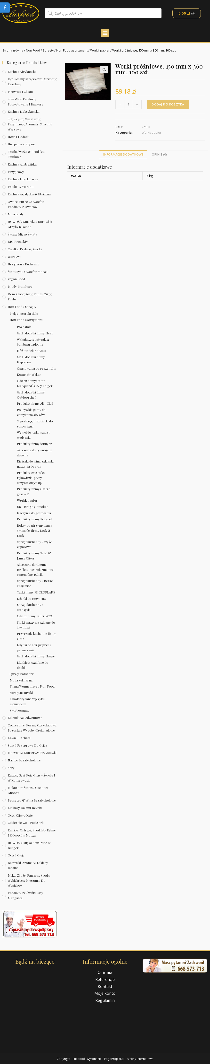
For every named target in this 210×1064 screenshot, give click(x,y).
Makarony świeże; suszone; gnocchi (28, 790)
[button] (105, 33)
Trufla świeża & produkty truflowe (26, 154)
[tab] (123, 154)
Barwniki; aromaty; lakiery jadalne (28, 865)
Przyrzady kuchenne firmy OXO (36, 636)
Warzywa (14, 256)
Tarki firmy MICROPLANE (36, 592)
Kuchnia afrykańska (22, 71)
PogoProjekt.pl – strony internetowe (128, 1059)
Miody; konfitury (20, 286)
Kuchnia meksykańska (24, 111)
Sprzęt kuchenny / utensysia (30, 607)
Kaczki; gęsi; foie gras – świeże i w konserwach (31, 777)
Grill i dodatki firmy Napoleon (31, 359)
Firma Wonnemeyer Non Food (32, 686)
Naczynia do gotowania (34, 513)
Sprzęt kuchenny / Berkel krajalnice (35, 583)
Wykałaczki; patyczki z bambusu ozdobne (33, 341)
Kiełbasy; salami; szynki (25, 808)
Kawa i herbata (19, 738)
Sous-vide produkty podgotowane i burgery (25, 101)
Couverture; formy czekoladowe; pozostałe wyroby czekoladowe (32, 727)
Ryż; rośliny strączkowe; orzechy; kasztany (32, 81)
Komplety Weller (29, 374)
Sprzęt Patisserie (22, 674)
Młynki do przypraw (31, 598)
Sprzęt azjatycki (21, 692)
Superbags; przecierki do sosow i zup (35, 423)
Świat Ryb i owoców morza (28, 271)
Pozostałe (24, 327)
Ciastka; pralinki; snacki (25, 249)
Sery (11, 768)
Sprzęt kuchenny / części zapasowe (34, 544)
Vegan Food (16, 279)
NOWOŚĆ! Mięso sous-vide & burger (29, 845)
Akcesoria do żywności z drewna (34, 452)
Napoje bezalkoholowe (24, 760)
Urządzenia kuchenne (23, 264)
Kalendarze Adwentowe (25, 717)
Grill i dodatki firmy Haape (36, 656)
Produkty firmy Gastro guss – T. (33, 491)
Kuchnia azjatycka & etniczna (29, 194)
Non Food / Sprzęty (40, 50)
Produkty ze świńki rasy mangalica (25, 895)
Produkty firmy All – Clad (35, 403)
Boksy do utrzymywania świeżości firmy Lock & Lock (34, 530)
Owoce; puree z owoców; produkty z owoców (26, 204)
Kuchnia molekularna (23, 179)
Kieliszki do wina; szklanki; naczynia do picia (35, 463)
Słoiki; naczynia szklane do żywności (36, 624)
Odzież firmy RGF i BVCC (35, 616)
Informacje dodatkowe (123, 154)
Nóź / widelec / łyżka (31, 351)
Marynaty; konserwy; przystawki (32, 752)
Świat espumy (19, 710)
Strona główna (13, 50)
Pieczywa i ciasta (20, 91)
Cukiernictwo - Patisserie (26, 822)
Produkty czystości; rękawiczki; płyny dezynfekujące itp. (31, 478)
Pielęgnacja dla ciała (24, 313)
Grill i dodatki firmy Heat (35, 333)
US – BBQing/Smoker (32, 506)
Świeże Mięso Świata (22, 234)
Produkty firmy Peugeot (34, 519)
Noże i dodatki (18, 136)
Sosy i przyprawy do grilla (27, 745)
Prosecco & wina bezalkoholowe (32, 800)
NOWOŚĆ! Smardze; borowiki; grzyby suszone (30, 224)
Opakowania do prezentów (36, 368)
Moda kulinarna (21, 680)
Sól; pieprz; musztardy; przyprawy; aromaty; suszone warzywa (30, 124)
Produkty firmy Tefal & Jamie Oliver (34, 555)
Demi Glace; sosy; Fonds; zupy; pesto (30, 296)
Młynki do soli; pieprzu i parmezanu (34, 647)
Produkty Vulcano (20, 186)
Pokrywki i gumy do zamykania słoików (31, 412)
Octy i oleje (16, 855)
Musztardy (16, 214)
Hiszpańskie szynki (21, 144)
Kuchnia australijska (22, 164)
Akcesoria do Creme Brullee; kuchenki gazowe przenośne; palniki (35, 569)
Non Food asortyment (73, 50)
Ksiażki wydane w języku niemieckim (27, 701)
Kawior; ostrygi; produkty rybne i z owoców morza (32, 832)
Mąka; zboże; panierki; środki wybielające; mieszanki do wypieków (29, 880)
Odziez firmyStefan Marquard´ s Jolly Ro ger (35, 383)
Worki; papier (101, 50)
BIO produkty (18, 241)
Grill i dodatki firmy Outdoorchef (31, 394)
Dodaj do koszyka (168, 104)
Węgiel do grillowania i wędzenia (33, 434)
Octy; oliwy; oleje (20, 815)
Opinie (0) (159, 154)
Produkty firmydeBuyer (34, 444)
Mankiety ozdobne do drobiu (32, 665)
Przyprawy (16, 171)
